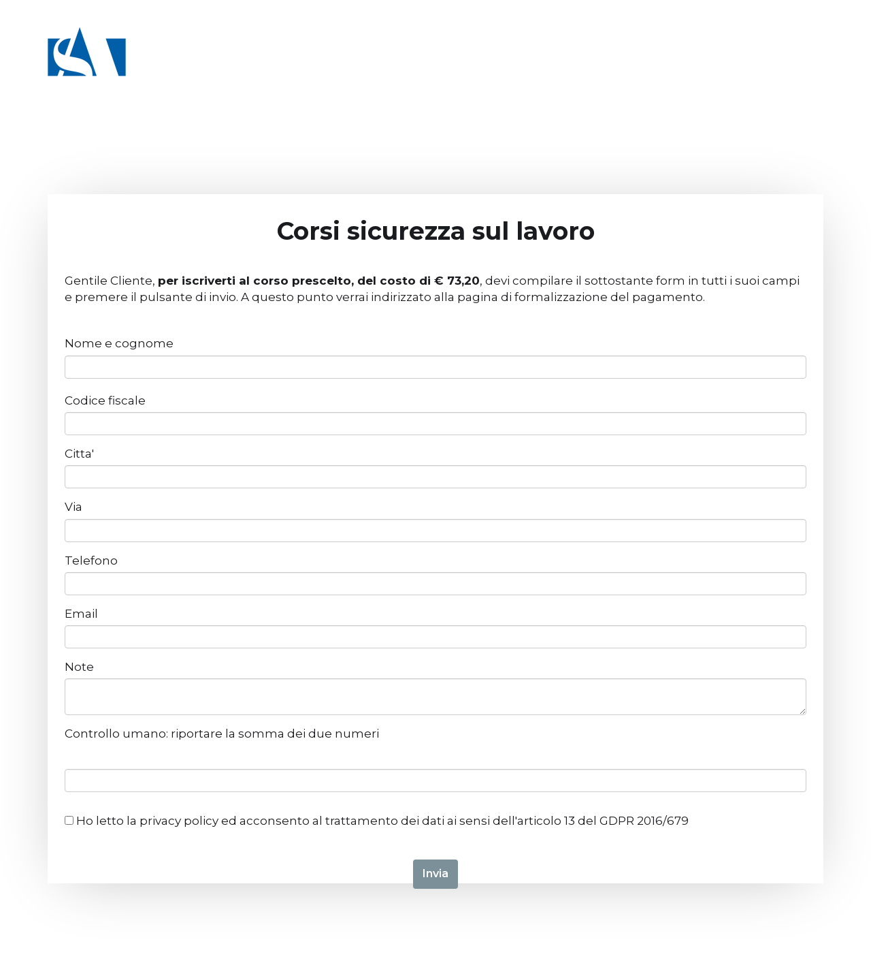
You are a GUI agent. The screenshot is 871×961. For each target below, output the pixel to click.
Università (386, 68)
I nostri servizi (474, 68)
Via (73, 507)
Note (79, 667)
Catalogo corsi (296, 68)
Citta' (79, 453)
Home (219, 68)
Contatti (632, 68)
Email (81, 613)
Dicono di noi (713, 68)
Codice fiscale (105, 400)
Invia (435, 873)
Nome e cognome (119, 343)
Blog (783, 68)
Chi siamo (562, 68)
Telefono (91, 560)
